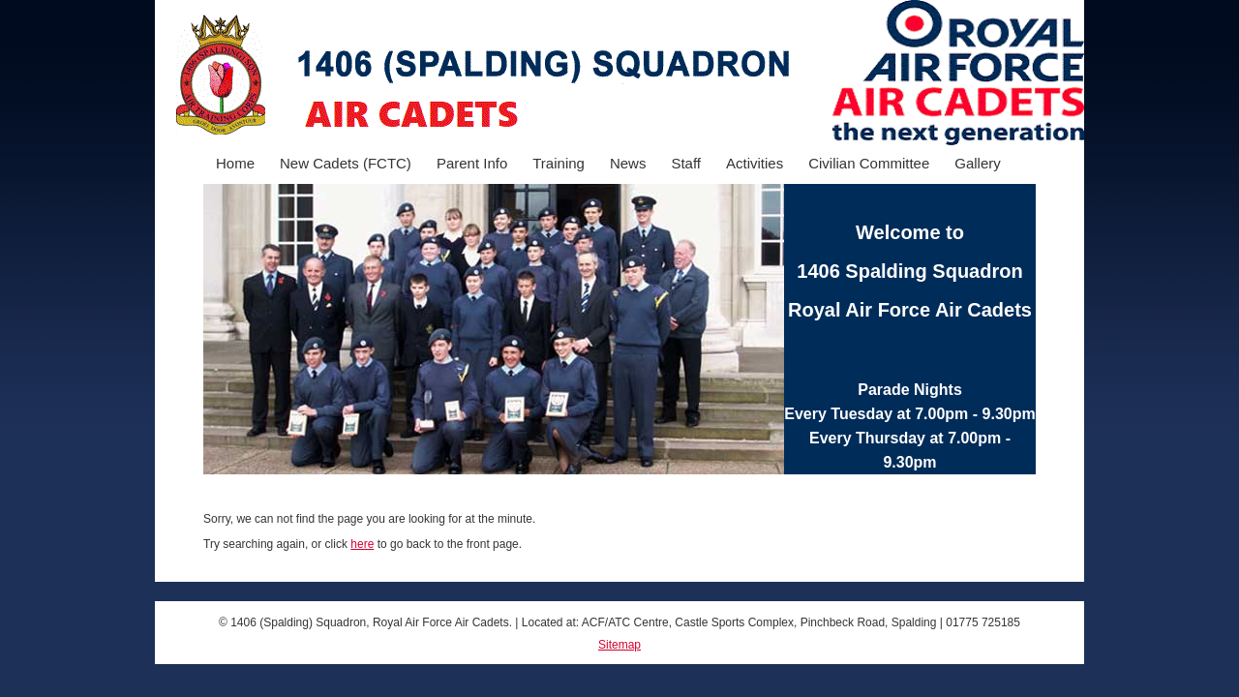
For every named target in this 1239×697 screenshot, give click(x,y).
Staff (686, 163)
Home (235, 163)
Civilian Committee (868, 163)
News (628, 163)
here (362, 544)
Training (558, 163)
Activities (754, 163)
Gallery (977, 163)
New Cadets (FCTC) (345, 163)
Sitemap (619, 645)
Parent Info (472, 163)
